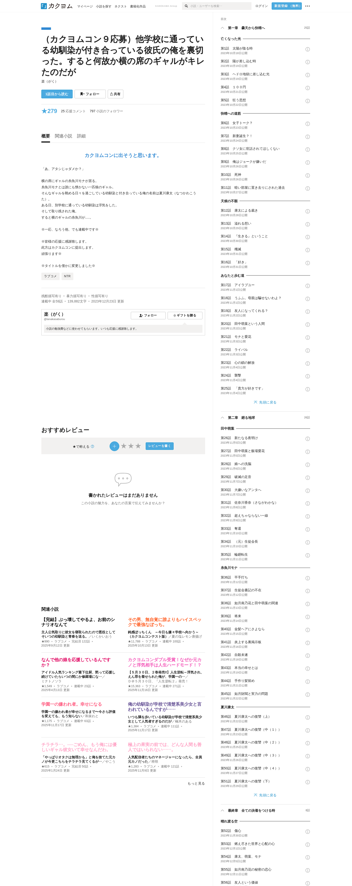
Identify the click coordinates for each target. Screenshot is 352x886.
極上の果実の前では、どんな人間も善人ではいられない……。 (164, 747)
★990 (45, 641)
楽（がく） (49, 81)
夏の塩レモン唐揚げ (187, 636)
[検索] (186, 6)
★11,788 (134, 641)
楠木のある (183, 721)
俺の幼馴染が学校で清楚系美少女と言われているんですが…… (164, 707)
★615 (45, 766)
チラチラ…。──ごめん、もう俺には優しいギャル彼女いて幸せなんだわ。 (79, 747)
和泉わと (92, 716)
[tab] (46, 137)
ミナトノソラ (51, 681)
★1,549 (46, 686)
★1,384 (133, 726)
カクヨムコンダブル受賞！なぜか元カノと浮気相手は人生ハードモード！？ (164, 662)
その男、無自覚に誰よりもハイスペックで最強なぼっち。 (164, 622)
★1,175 (46, 721)
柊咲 (154, 761)
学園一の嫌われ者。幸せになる (71, 704)
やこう (110, 761)
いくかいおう (102, 636)
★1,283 (133, 766)
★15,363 (134, 686)
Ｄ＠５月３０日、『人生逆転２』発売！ (158, 681)
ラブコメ (60, 641)
